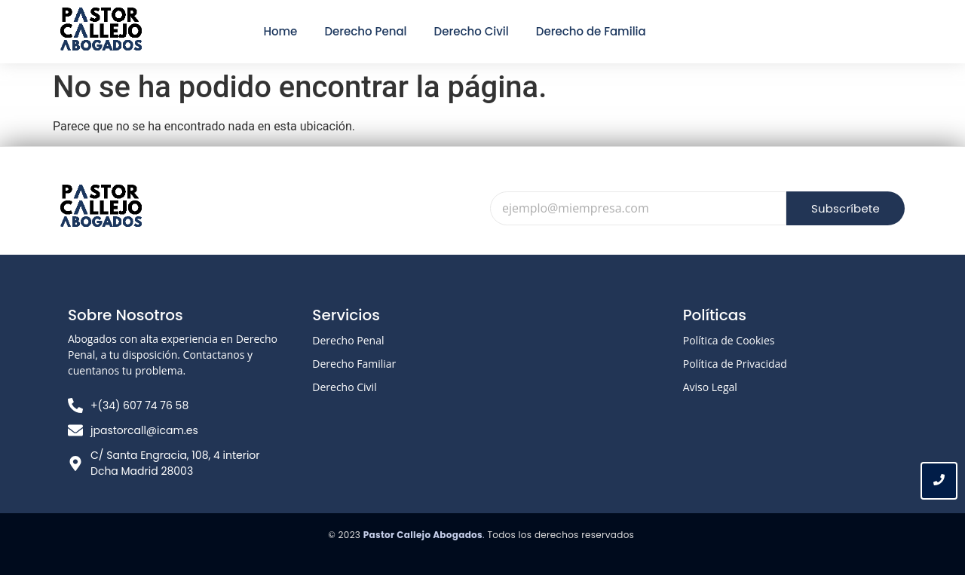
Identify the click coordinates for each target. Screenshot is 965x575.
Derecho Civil (344, 387)
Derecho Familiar (354, 363)
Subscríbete (845, 208)
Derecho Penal (348, 340)
